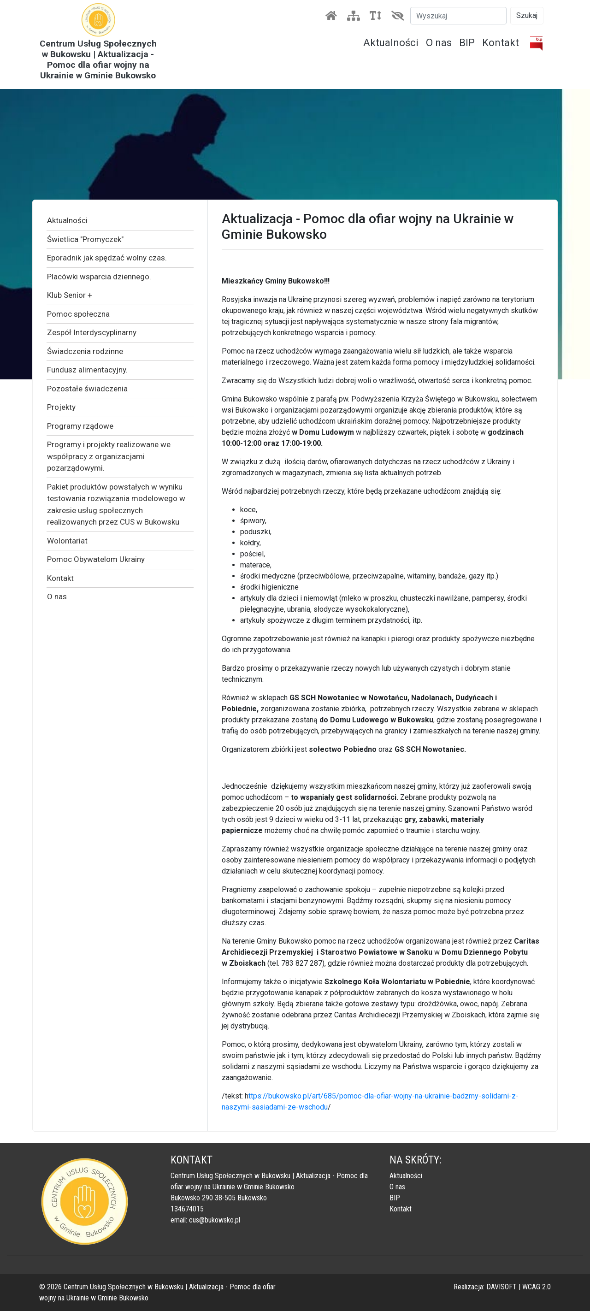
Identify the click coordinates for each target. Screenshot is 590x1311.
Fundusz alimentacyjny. (87, 369)
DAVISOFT (501, 1286)
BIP (467, 42)
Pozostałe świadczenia (87, 388)
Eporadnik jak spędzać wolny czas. (107, 257)
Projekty (61, 407)
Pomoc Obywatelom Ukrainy (96, 559)
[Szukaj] (458, 15)
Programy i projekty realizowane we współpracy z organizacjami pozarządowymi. (109, 456)
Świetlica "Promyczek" (85, 239)
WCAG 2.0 (536, 1286)
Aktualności (391, 42)
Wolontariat (67, 540)
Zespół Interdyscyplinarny (91, 332)
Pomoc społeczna (78, 314)
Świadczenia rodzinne (85, 351)
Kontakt (500, 42)
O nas (439, 42)
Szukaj (526, 15)
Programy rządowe (80, 426)
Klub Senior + (69, 295)
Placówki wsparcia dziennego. (99, 276)
